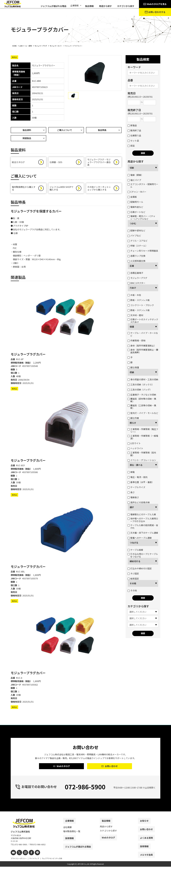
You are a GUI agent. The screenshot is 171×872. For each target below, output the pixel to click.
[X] (18, 858)
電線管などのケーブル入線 (142, 514)
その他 (133, 583)
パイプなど (134, 235)
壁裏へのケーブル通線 (140, 537)
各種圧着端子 (135, 272)
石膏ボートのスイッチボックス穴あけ (143, 320)
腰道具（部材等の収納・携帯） (142, 400)
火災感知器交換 (136, 260)
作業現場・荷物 (136, 340)
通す (132, 507)
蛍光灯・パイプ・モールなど (143, 413)
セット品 (133, 140)
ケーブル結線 (135, 549)
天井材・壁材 (135, 315)
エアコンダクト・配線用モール (143, 185)
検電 (131, 472)
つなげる (134, 542)
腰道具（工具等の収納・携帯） (142, 406)
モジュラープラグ (137, 278)
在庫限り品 (134, 135)
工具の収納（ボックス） (141, 384)
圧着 (132, 265)
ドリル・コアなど (137, 240)
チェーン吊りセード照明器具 (143, 250)
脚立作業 (133, 418)
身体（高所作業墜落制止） (142, 345)
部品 (131, 145)
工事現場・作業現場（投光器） (142, 454)
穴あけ (133, 287)
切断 (132, 167)
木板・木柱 (134, 295)
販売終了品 (134, 130)
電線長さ (133, 497)
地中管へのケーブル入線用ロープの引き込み (143, 519)
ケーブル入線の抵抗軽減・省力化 (143, 526)
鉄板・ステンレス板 (139, 300)
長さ (131, 492)
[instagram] (23, 858)
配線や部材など (136, 230)
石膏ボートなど (136, 212)
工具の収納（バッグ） (140, 389)
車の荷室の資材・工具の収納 (143, 379)
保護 (132, 326)
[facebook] (29, 858)
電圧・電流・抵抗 (137, 477)
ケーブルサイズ (136, 487)
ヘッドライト (135, 448)
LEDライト (134, 443)
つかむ (133, 223)
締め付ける (135, 561)
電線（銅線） (135, 175)
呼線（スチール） (137, 245)
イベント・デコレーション (142, 460)
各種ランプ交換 (136, 255)
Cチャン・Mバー (137, 191)
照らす (133, 422)
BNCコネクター (136, 283)
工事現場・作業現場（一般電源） (143, 437)
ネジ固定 (133, 573)
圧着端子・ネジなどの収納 (142, 394)
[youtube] (13, 858)
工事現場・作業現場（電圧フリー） (143, 430)
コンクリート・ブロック (141, 305)
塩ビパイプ (134, 180)
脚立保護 (133, 367)
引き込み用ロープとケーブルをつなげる (143, 555)
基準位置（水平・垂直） (141, 482)
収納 (132, 372)
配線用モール (135, 201)
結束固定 (133, 578)
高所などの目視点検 (139, 502)
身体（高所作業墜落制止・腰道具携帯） (143, 351)
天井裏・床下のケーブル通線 (143, 532)
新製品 (132, 125)
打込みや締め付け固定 (140, 568)
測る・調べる (136, 465)
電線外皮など (135, 207)
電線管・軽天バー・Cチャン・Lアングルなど (141, 217)
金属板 (132, 196)
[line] (34, 858)
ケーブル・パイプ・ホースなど (143, 334)
